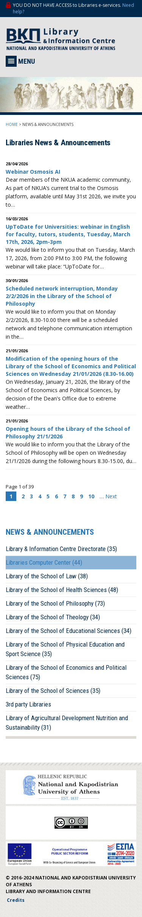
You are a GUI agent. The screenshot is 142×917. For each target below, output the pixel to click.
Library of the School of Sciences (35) (53, 690)
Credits (16, 900)
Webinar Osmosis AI (33, 171)
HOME (12, 124)
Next (111, 496)
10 (91, 496)
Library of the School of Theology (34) (53, 617)
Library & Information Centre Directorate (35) (61, 549)
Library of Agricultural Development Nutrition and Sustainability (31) (67, 722)
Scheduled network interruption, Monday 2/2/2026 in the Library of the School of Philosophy (62, 296)
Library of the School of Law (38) (47, 576)
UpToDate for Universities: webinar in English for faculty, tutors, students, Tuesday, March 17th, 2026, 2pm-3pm (68, 234)
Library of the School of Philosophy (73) (55, 603)
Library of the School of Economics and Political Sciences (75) (66, 672)
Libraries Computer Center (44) (44, 562)
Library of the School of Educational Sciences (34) (68, 630)
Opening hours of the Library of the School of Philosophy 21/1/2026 (68, 432)
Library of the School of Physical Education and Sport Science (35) (65, 649)
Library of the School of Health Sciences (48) (62, 590)
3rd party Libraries (28, 704)
